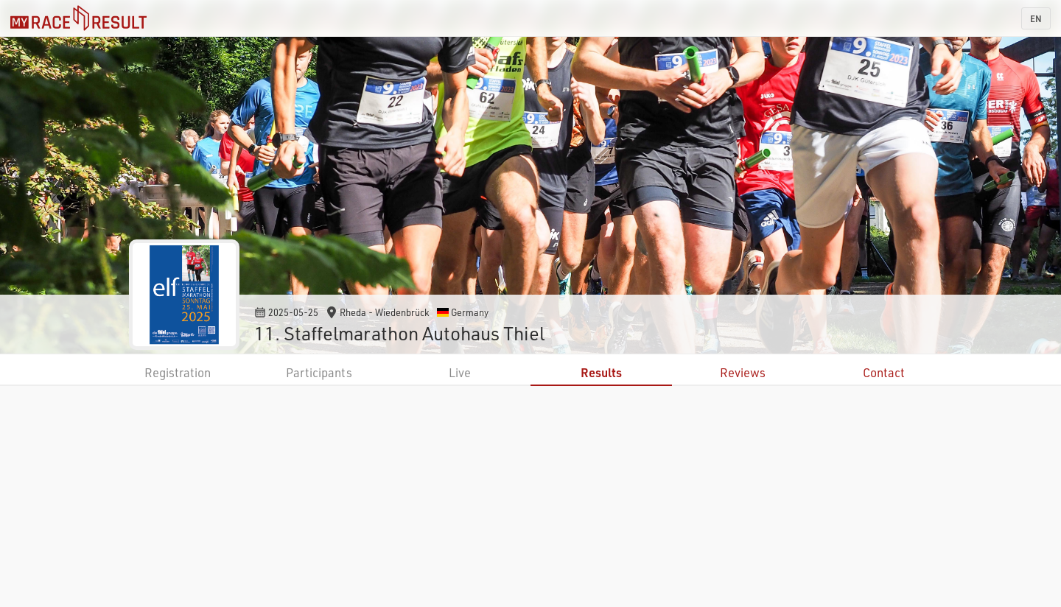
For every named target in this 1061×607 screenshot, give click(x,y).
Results (601, 372)
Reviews (743, 372)
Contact (884, 372)
